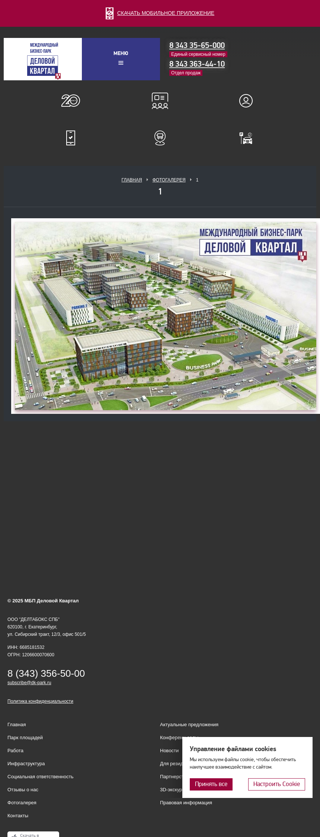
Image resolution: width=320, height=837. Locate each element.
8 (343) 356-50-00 (46, 673)
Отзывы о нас (22, 789)
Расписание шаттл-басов (160, 138)
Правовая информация (186, 802)
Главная (132, 180)
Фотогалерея (169, 180)
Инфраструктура (26, 763)
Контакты (17, 815)
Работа (15, 750)
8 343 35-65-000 (197, 45)
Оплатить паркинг (249, 138)
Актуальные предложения (189, 724)
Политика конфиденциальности (40, 701)
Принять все (211, 784)
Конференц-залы (160, 101)
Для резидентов (249, 101)
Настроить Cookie (276, 784)
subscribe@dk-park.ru (29, 682)
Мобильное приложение (71, 138)
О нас (71, 101)
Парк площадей (25, 737)
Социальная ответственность (40, 776)
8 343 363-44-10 (197, 64)
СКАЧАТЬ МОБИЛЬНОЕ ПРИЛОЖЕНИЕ (160, 13)
